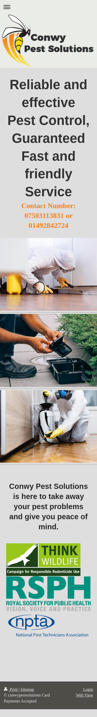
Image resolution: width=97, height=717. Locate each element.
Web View (84, 695)
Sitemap (27, 689)
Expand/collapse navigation (48, 6)
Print (11, 689)
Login (88, 689)
